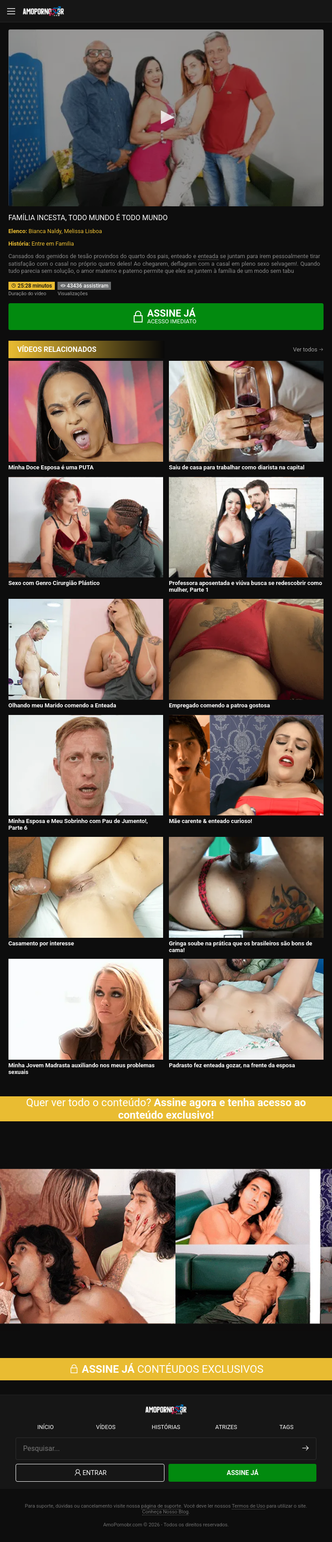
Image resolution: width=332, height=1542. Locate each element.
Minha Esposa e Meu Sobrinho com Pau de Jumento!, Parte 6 (78, 824)
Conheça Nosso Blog (165, 1512)
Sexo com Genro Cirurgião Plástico (54, 583)
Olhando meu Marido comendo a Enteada (62, 705)
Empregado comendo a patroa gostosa (219, 705)
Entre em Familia (53, 243)
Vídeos (105, 1427)
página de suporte (161, 1506)
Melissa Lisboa (83, 231)
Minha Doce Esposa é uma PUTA (51, 467)
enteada (208, 256)
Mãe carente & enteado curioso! (210, 821)
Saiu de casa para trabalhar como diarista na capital (236, 467)
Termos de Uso (248, 1506)
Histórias (166, 1427)
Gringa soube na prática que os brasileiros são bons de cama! (240, 946)
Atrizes (226, 1427)
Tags (286, 1427)
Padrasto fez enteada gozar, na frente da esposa (232, 1065)
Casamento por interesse (41, 943)
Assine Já (242, 1473)
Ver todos (308, 349)
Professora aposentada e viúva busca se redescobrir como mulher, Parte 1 (245, 586)
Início (45, 1427)
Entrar (90, 1473)
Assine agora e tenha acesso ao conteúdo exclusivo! (212, 1108)
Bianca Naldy (45, 231)
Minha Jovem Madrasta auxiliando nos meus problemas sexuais (81, 1068)
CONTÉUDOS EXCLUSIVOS (166, 1369)
